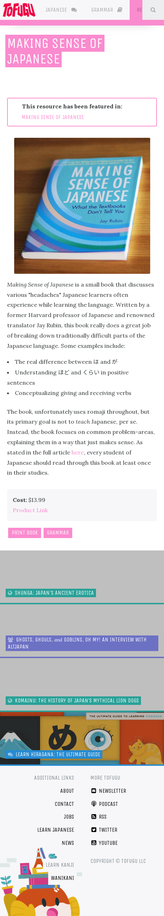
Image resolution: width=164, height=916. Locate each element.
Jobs (69, 816)
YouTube (104, 842)
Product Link (30, 510)
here (78, 452)
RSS (98, 816)
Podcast (104, 804)
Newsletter (108, 790)
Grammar (107, 9)
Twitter (104, 829)
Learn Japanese (55, 829)
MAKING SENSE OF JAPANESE (53, 117)
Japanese (61, 9)
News (68, 842)
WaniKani (62, 878)
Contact (64, 804)
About (67, 790)
